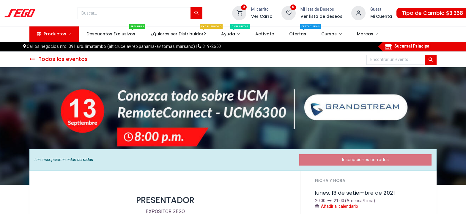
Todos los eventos (58, 59)
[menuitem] (111, 34)
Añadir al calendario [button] (339, 206)
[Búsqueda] (196, 13)
